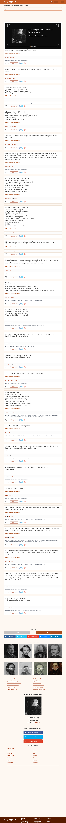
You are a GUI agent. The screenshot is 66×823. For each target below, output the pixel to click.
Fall (13, 100)
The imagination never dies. (15, 488)
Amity (13, 251)
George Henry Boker (12, 678)
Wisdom (35, 755)
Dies (12, 495)
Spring (9, 586)
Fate (6, 516)
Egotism (10, 251)
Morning (7, 233)
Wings (14, 126)
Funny (8, 751)
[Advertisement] (32, 16)
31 (8, 592)
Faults (11, 270)
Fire (9, 561)
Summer (7, 100)
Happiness (35, 762)
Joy (9, 57)
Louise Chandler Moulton (39, 689)
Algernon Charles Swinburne (14, 683)
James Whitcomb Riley (12, 681)
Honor (10, 364)
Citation (37, 722)
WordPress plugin (38, 821)
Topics (22, 819)
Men (6, 198)
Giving (15, 198)
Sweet (6, 607)
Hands (6, 537)
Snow (12, 561)
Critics (14, 476)
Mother (7, 166)
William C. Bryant (11, 687)
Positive (9, 760)
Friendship (10, 753)
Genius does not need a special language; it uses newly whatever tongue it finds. (31, 70)
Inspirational (10, 748)
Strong (6, 412)
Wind (9, 322)
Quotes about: (33, 8)
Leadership (10, 757)
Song (6, 57)
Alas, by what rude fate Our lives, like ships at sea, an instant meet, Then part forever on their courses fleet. (32, 508)
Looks (10, 537)
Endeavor (13, 455)
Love (34, 748)
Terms (48, 821)
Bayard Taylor (36, 681)
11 (8, 482)
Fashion (7, 380)
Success (35, 751)
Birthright (15, 364)
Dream (34, 757)
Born (9, 144)
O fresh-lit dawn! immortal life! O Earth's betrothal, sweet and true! (17, 599)
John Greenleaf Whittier (38, 685)
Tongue (13, 78)
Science (11, 380)
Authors (23, 818)
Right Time (13, 144)
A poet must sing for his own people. (17, 426)
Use (10, 78)
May (12, 322)
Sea (9, 516)
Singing (12, 57)
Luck (6, 144)
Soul (8, 270)
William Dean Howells (12, 689)
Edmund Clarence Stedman (12, 53)
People (7, 432)
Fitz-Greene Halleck (37, 678)
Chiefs (14, 343)
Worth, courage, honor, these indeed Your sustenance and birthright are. (18, 356)
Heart (6, 561)
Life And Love (13, 233)
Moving (12, 297)
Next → (49, 632)
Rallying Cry (10, 198)
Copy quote (14, 63)
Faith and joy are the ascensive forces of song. (21, 50)
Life (34, 753)
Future (10, 412)
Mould (13, 537)
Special (7, 78)
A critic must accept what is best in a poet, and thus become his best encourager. (29, 468)
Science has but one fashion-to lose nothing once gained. (24, 373)
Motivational (10, 755)
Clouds (11, 126)
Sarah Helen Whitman (38, 687)
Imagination (8, 495)
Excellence (9, 343)
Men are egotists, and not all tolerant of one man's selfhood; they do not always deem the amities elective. (30, 243)
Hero (9, 297)
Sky (17, 233)
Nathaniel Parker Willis (13, 685)
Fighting (7, 126)
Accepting (10, 476)
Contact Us (49, 819)
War (12, 166)
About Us (49, 818)
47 (8, 63)
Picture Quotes (24, 821)
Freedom (35, 760)
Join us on (33, 732)
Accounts (16, 380)
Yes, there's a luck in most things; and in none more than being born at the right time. (31, 136)
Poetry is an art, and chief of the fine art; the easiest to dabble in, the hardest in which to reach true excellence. (32, 335)
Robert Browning (37, 683)
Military (7, 364)
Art (10, 166)
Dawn (13, 607)
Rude (11, 516)
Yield (14, 412)
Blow (6, 322)
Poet (10, 432)
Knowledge (10, 762)
